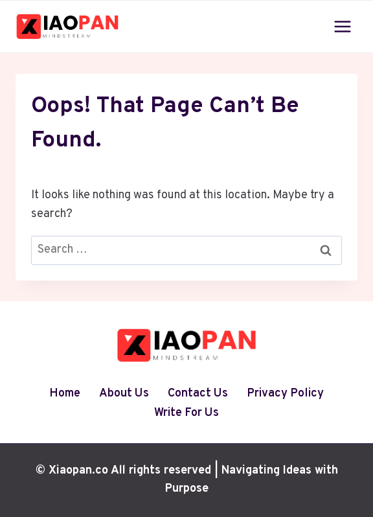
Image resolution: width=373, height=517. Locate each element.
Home (64, 393)
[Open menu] (342, 26)
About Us (124, 393)
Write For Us (186, 413)
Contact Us (198, 393)
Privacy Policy (285, 393)
